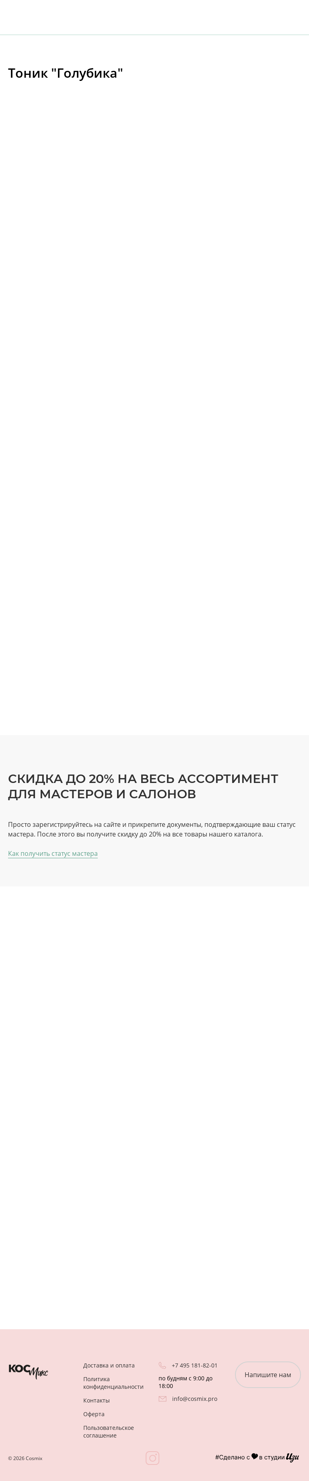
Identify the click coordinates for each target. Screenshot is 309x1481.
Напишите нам (268, 1374)
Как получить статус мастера (53, 853)
